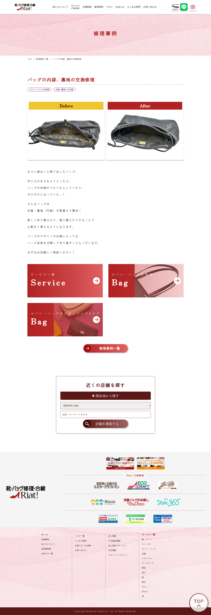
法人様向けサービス (117, 545)
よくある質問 (133, 7)
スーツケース (148, 563)
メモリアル (147, 558)
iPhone (145, 591)
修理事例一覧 (42, 59)
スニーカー (147, 544)
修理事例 (98, 7)
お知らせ (119, 7)
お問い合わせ (150, 7)
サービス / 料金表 (75, 6)
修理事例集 (46, 548)
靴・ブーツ (147, 539)
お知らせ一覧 (47, 553)
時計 (144, 582)
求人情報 (112, 536)
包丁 (144, 572)
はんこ (145, 586)
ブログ (109, 7)
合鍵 (144, 553)
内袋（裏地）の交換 (64, 89)
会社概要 (112, 550)
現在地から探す (105, 395)
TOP (29, 59)
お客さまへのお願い (83, 545)
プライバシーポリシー (118, 555)
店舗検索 (87, 7)
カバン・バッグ (149, 548)
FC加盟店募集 (114, 540)
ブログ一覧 (80, 536)
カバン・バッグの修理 (39, 89)
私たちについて (60, 7)
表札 (144, 567)
